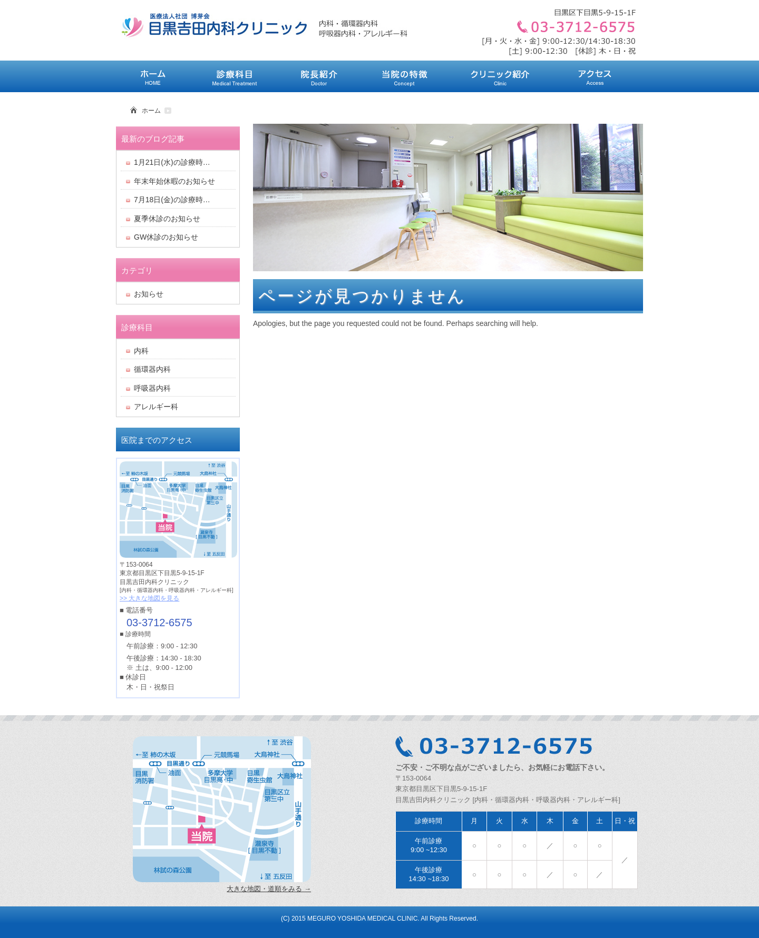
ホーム (151, 110)
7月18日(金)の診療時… (172, 199)
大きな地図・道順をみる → (269, 889)
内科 (141, 351)
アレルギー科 (156, 406)
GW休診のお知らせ (166, 237)
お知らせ (148, 294)
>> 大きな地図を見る (149, 598)
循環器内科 (152, 369)
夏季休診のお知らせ (167, 218)
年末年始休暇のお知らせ (174, 181)
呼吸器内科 (152, 388)
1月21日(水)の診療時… (172, 162)
